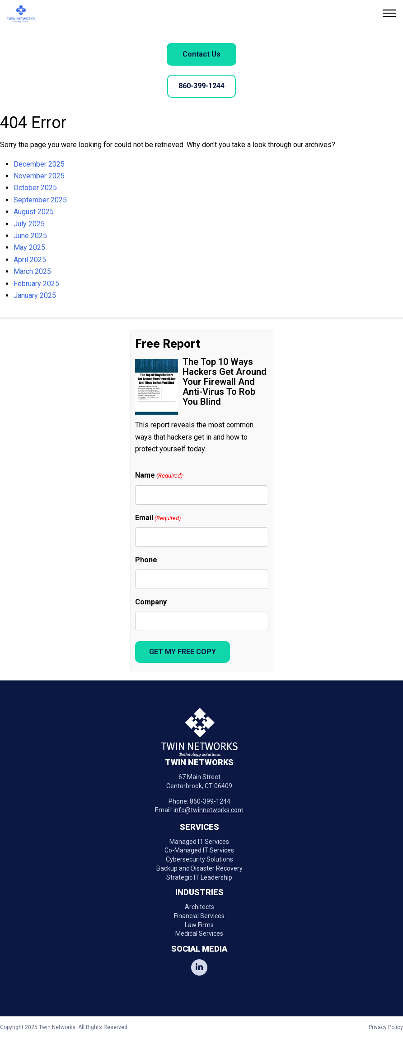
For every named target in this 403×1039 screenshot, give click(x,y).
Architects (199, 906)
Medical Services (199, 933)
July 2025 (29, 224)
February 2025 (36, 283)
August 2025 (34, 211)
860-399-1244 (201, 85)
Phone (146, 559)
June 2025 (30, 235)
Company (151, 602)
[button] (390, 14)
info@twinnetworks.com (208, 810)
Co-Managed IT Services (199, 850)
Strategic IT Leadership (199, 877)
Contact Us (201, 54)
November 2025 (39, 176)
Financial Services (199, 915)
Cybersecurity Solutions (199, 859)
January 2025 (35, 295)
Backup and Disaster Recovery (199, 868)
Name (159, 475)
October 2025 (35, 187)
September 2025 (40, 200)
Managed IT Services (199, 841)
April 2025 (30, 259)
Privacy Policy (386, 1027)
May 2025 (29, 247)
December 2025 (39, 164)
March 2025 (32, 271)
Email (158, 518)
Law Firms (199, 925)
